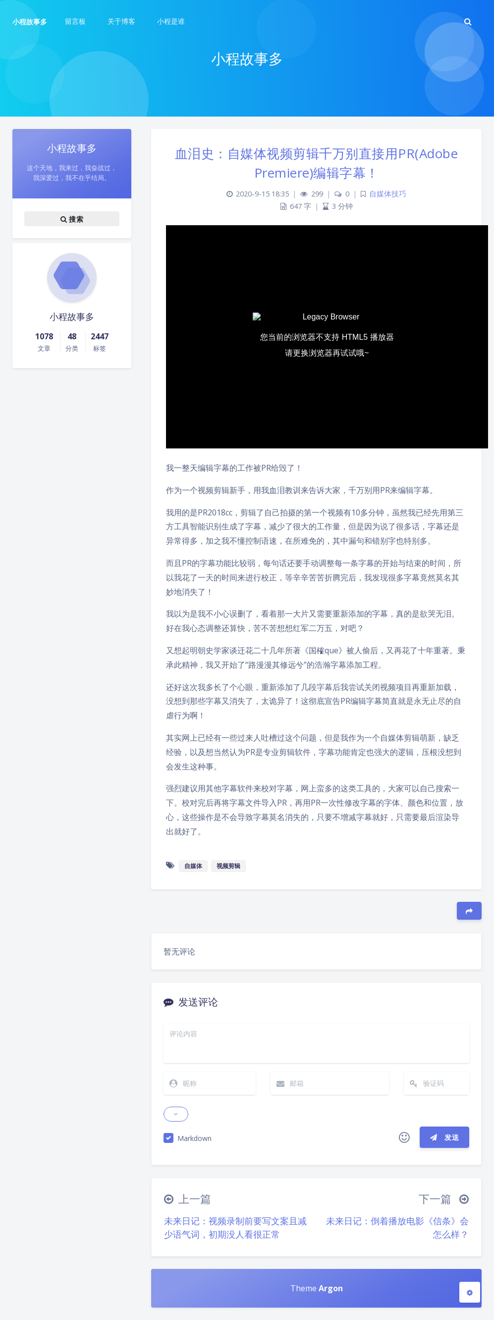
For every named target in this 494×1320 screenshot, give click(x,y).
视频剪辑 (228, 866)
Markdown (194, 1138)
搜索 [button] (71, 218)
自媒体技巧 (387, 193)
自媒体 (193, 866)
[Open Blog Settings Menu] (469, 1292)
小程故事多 (29, 21)
